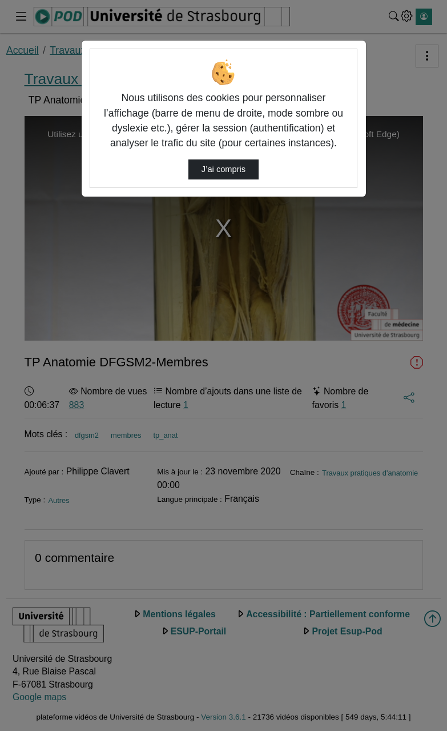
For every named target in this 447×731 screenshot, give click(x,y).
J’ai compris (223, 169)
